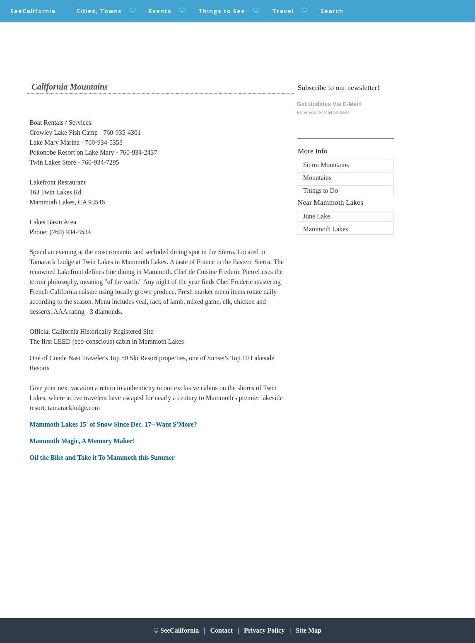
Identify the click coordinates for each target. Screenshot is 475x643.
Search (332, 11)
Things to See (221, 11)
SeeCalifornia (32, 11)
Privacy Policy (264, 630)
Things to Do (320, 190)
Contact (221, 630)
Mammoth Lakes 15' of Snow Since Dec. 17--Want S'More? (113, 424)
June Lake (316, 216)
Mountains (317, 177)
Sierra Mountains (326, 164)
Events (160, 11)
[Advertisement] (83, 535)
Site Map (308, 630)
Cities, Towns (99, 11)
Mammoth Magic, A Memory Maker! (82, 440)
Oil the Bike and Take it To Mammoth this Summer (102, 457)
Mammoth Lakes (325, 229)
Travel (283, 11)
